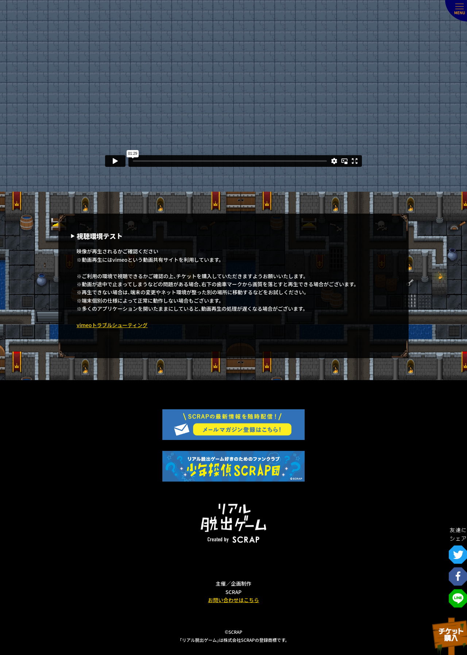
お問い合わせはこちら (233, 600)
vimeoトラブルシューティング (112, 325)
